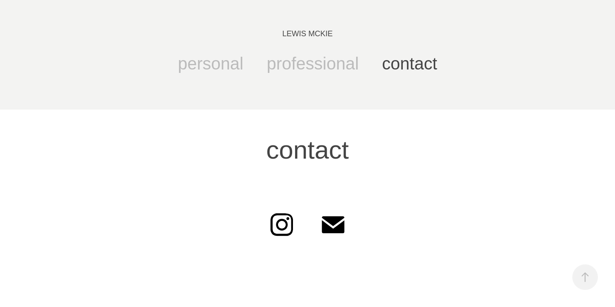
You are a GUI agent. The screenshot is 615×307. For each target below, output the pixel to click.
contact (409, 63)
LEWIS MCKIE (307, 33)
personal (210, 63)
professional (312, 63)
